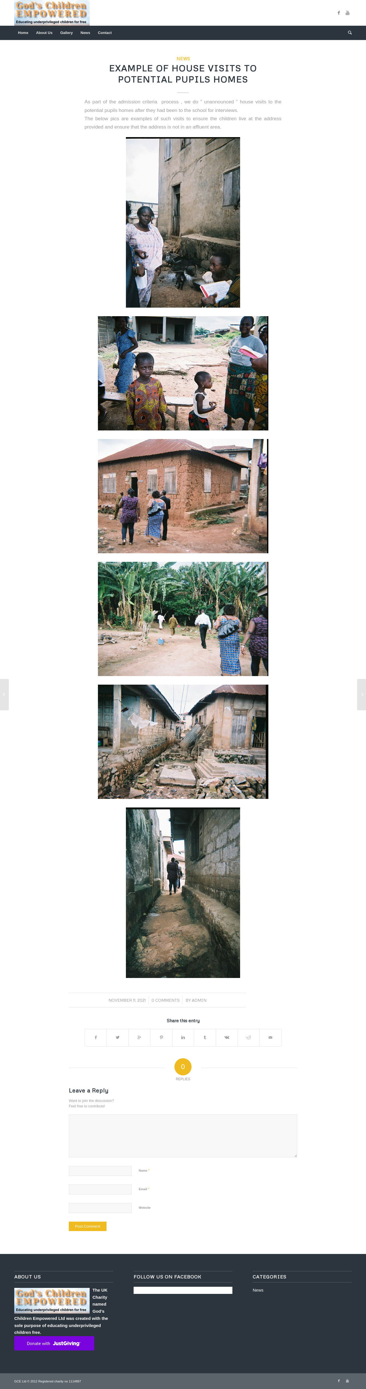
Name (144, 1170)
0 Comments (166, 1000)
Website (145, 1207)
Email (144, 1189)
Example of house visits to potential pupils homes (183, 74)
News (183, 58)
